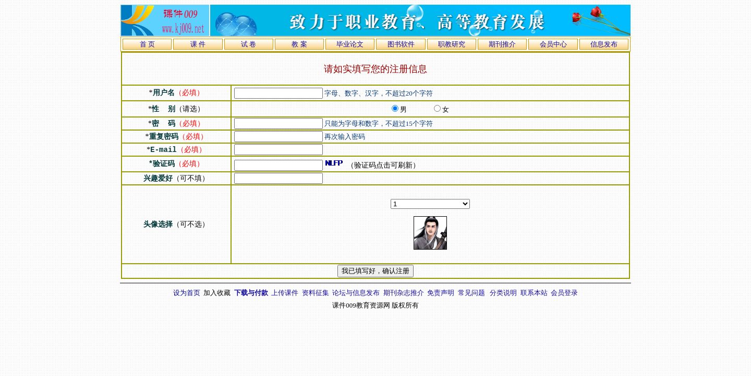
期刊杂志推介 (403, 293)
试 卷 (248, 44)
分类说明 (503, 293)
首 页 (147, 44)
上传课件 (284, 293)
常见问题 (471, 293)
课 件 (197, 44)
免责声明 (440, 293)
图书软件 (401, 44)
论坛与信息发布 (356, 293)
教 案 (299, 44)
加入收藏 (217, 293)
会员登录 (564, 293)
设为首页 (186, 293)
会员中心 (553, 44)
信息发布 (603, 44)
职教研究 (451, 44)
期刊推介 (502, 44)
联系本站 (534, 293)
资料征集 (315, 293)
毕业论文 (350, 44)
